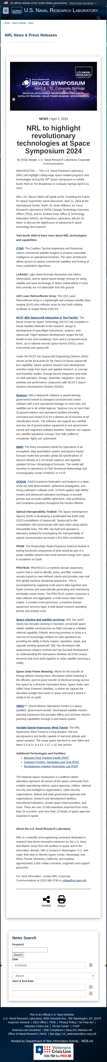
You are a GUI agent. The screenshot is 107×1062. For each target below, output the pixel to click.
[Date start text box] (49, 987)
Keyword (18, 944)
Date (15, 959)
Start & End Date (23, 981)
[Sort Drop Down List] (53, 976)
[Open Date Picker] (91, 965)
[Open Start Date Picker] (91, 986)
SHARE (46, 901)
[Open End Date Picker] (91, 993)
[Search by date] (49, 965)
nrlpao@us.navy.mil (74, 880)
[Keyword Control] (30, 949)
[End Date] (49, 993)
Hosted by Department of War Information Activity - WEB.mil (52, 1041)
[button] (83, 3)
